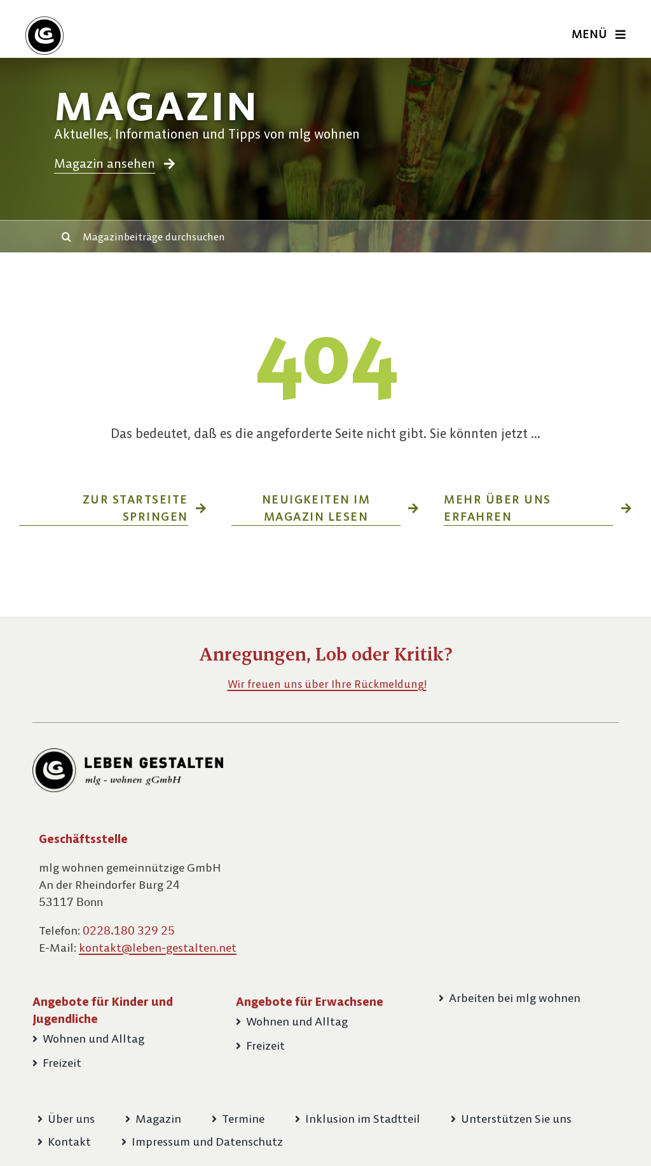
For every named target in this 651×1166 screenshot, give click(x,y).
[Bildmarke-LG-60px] (44, 21)
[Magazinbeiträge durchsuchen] (341, 236)
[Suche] (67, 236)
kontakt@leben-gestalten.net (157, 947)
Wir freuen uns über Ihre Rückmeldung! (327, 684)
